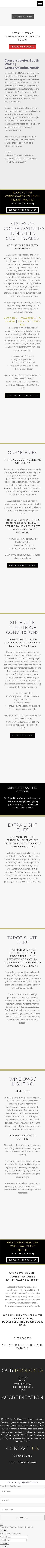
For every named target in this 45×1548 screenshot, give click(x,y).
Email (2, 1540)
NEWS (22, 1390)
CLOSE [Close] (3, 1531)
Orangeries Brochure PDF (22, 565)
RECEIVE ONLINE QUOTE (22, 47)
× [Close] (1, 1524)
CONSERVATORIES (22, 1383)
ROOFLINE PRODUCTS (22, 1387)
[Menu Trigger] (40, 3)
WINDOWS (22, 1377)
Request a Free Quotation (22, 210)
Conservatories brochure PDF (22, 395)
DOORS (22, 1380)
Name (2, 1537)
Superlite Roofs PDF (22, 735)
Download (4, 1543)
